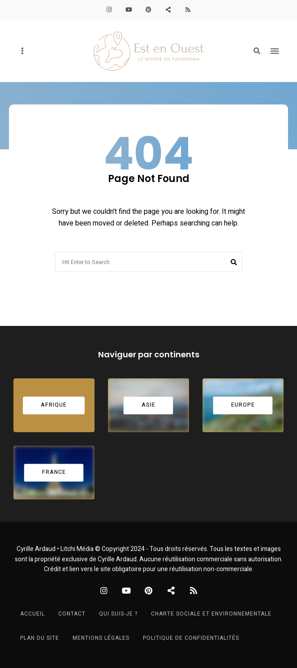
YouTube (129, 10)
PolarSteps (168, 10)
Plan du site (39, 638)
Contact (72, 614)
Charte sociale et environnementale (211, 614)
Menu (275, 51)
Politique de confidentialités (191, 638)
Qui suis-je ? (118, 614)
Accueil (32, 614)
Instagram (109, 10)
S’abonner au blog (188, 10)
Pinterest (149, 10)
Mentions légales (101, 638)
